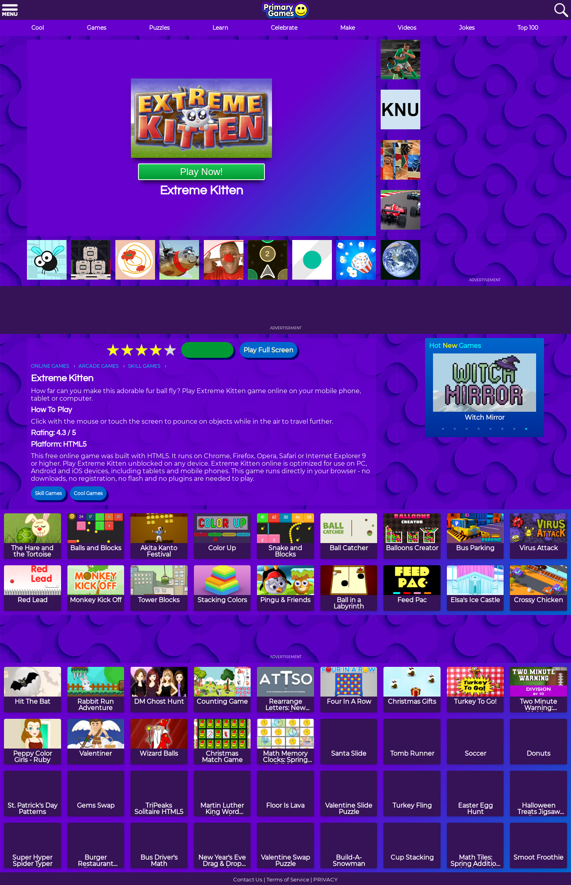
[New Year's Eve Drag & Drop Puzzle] (222, 845)
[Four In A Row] (348, 689)
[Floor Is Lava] (285, 793)
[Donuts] (538, 741)
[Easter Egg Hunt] (475, 793)
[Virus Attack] (538, 536)
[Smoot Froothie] (538, 845)
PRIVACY (325, 879)
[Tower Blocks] (159, 588)
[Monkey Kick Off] (96, 588)
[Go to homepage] (285, 11)
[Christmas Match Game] (222, 741)
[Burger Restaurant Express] (96, 845)
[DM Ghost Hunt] (159, 689)
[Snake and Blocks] (285, 536)
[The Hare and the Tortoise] (32, 536)
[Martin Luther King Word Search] (222, 793)
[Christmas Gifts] (412, 689)
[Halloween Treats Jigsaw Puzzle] (538, 793)
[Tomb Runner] (412, 741)
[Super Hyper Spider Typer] (32, 845)
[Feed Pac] (412, 588)
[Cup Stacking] (412, 845)
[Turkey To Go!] (475, 689)
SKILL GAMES (144, 366)
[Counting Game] (222, 689)
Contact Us (248, 879)
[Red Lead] (32, 588)
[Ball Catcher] (348, 536)
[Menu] (10, 10)
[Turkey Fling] (412, 793)
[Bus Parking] (475, 536)
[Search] (561, 10)
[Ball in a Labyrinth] (348, 588)
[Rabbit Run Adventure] (96, 689)
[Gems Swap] (96, 793)
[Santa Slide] (348, 741)
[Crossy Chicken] (538, 588)
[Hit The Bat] (32, 689)
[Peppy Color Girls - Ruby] (32, 741)
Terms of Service (287, 879)
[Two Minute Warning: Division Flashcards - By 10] (538, 689)
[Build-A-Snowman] (348, 845)
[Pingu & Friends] (285, 588)
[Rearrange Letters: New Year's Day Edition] (285, 689)
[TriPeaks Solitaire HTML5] (159, 793)
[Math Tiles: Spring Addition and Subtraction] (475, 845)
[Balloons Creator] (412, 536)
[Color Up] (222, 536)
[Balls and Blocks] (96, 536)
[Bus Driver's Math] (159, 845)
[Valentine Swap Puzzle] (285, 845)
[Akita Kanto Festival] (159, 536)
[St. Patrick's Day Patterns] (32, 793)
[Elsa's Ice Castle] (475, 588)
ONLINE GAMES (50, 366)
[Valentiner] (96, 741)
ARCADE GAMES (99, 366)
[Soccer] (475, 741)
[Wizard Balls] (159, 741)
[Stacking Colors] (222, 588)
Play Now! (201, 171)
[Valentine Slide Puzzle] (348, 793)
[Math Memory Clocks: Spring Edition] (285, 741)
